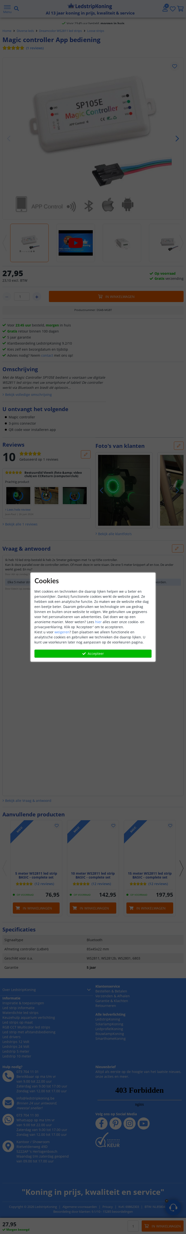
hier (98, 622)
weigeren (62, 632)
